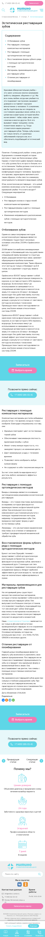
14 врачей (22, 828)
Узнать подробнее (14, 926)
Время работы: (33, 891)
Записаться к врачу (22, 906)
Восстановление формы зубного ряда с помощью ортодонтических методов (24, 63)
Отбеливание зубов (16, 41)
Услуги (5, 936)
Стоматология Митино (10, 17)
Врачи (17, 936)
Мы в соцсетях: (22, 880)
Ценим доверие (22, 785)
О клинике (28, 936)
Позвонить (39, 936)
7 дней (22, 851)
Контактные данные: (12, 890)
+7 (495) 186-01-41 (12, 3)
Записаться (33, 3)
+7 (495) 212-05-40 (11, 897)
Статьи (24, 17)
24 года (22, 808)
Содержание (13, 35)
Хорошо (33, 926)
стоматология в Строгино (18, 621)
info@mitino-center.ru (12, 894)
